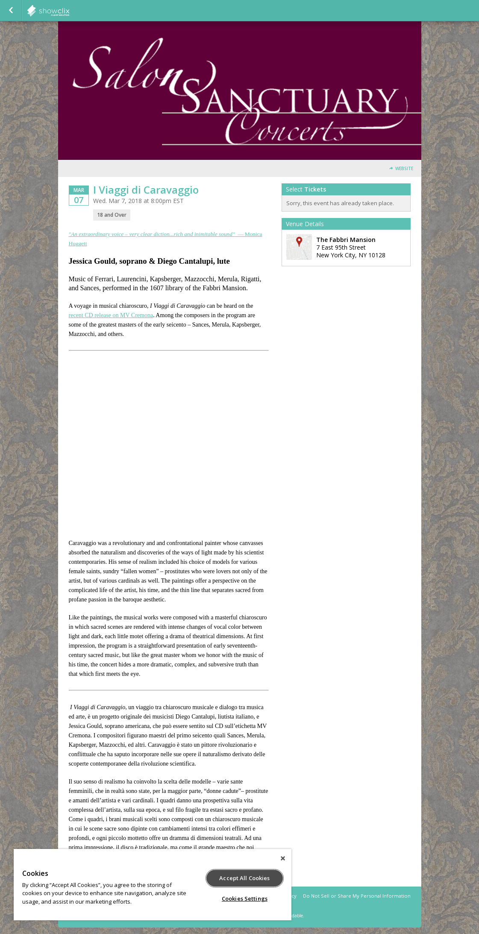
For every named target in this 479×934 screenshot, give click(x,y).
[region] (152, 884)
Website (404, 168)
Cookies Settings (244, 898)
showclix (69, 10)
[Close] (282, 858)
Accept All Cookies (244, 878)
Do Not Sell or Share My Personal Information (357, 896)
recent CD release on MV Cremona (111, 315)
